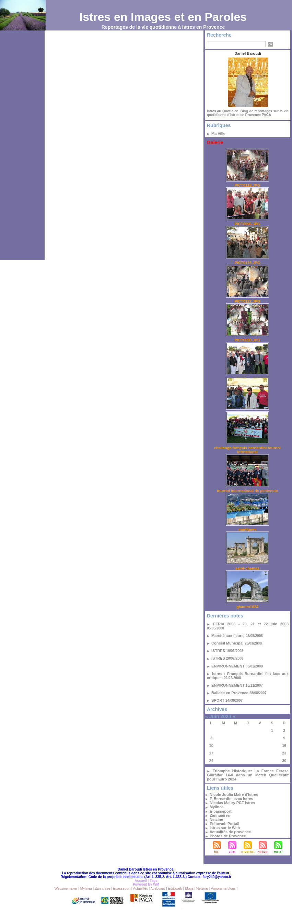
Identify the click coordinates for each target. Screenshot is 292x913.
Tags (153, 881)
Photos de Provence (228, 836)
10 (211, 745)
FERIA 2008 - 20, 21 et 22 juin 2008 (251, 624)
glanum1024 (247, 607)
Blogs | (190, 888)
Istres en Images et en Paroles (163, 16)
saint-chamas (247, 568)
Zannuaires (220, 815)
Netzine (216, 819)
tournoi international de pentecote (247, 491)
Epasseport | (122, 888)
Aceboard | (159, 888)
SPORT (217, 700)
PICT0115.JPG (247, 263)
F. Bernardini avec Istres (231, 799)
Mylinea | (87, 888)
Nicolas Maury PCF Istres (232, 803)
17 (211, 753)
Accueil (141, 881)
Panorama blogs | (224, 888)
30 (284, 761)
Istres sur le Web (225, 828)
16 (284, 745)
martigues (247, 529)
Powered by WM (146, 884)
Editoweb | (176, 888)
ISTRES (218, 651)
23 (284, 753)
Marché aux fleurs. (228, 636)
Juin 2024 (220, 716)
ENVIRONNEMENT (228, 666)
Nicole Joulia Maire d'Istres (234, 794)
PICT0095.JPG (247, 224)
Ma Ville (218, 134)
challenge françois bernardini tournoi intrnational (247, 450)
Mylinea (216, 807)
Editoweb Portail (224, 824)
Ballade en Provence (229, 693)
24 (211, 761)
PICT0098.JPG (247, 340)
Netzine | (203, 888)
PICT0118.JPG (247, 185)
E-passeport (221, 811)
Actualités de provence (230, 832)
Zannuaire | (103, 888)
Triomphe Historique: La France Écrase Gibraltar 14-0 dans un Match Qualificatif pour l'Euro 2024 (248, 775)
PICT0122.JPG (247, 301)
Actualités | (141, 888)
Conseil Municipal (227, 643)
